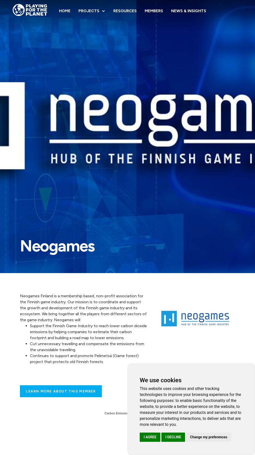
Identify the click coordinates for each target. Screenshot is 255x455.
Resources (125, 10)
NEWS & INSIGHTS (188, 10)
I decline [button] (173, 437)
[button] (91, 11)
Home (64, 10)
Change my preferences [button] (208, 437)
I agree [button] (150, 437)
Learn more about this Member (61, 391)
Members (154, 10)
